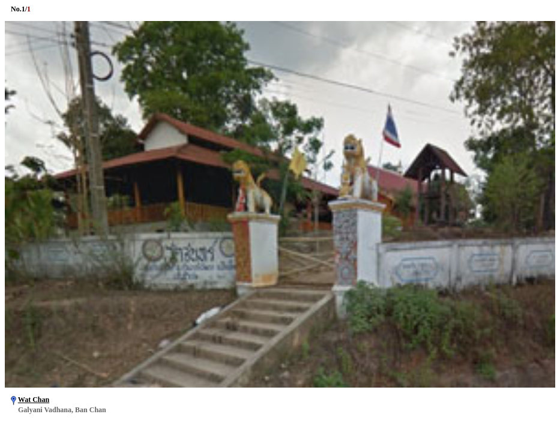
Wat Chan (33, 399)
